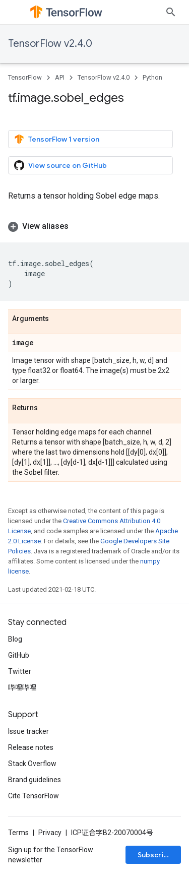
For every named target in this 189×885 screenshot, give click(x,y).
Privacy (49, 833)
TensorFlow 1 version (56, 139)
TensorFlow (25, 77)
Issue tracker (28, 731)
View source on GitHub (60, 165)
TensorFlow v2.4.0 (50, 43)
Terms (18, 833)
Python (152, 77)
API (60, 77)
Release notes (30, 747)
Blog (15, 639)
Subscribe (155, 854)
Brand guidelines (34, 780)
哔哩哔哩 (22, 687)
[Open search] (171, 12)
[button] (94, 226)
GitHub (18, 655)
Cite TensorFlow (33, 796)
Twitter (19, 671)
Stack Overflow (32, 764)
